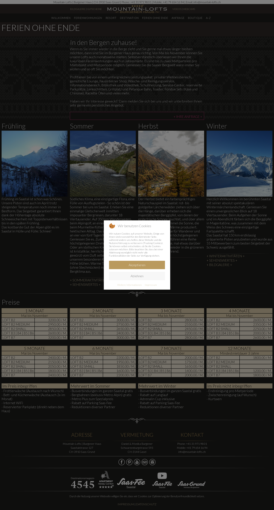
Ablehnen (137, 276)
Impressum (151, 284)
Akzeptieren (137, 265)
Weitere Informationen (129, 284)
